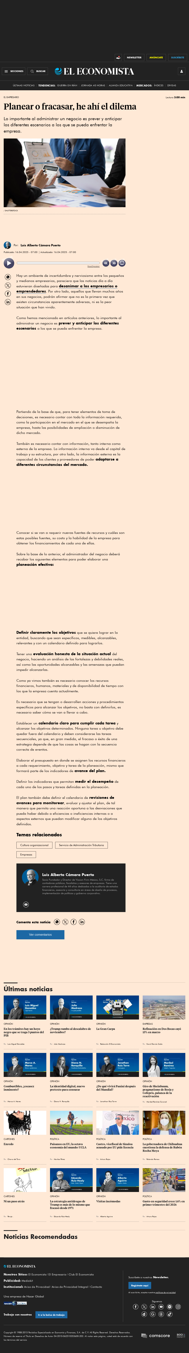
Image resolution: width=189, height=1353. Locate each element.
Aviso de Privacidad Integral (70, 1287)
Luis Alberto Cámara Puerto (41, 245)
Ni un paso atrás (14, 1201)
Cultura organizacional (34, 845)
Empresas (26, 854)
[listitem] (9, 263)
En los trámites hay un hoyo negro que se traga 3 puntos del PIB (24, 1032)
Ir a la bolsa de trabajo (51, 1314)
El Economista (37, 1274)
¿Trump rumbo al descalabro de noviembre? (71, 1030)
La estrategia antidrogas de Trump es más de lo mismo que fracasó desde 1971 (70, 1205)
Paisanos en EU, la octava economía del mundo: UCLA (68, 1145)
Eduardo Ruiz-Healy (62, 1216)
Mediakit (27, 1280)
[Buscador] (37, 71)
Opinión (8, 1023)
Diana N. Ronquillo (61, 1101)
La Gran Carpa (105, 1029)
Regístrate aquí (139, 1285)
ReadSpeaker (93, 266)
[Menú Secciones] (13, 71)
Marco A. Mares (14, 1101)
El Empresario (11, 97)
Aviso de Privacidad (37, 1287)
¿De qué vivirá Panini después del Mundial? (116, 1088)
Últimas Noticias (24, 85)
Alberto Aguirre (106, 1216)
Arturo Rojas (105, 1159)
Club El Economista (81, 1274)
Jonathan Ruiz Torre (108, 1101)
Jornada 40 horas (93, 85)
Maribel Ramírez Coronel (157, 1102)
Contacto (96, 1287)
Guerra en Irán (67, 85)
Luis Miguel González (16, 1044)
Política (54, 1139)
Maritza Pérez (59, 1159)
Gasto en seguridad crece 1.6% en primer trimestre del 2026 (164, 1203)
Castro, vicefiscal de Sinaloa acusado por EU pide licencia (114, 1145)
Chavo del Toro (14, 1159)
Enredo (8, 1144)
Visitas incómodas (108, 1201)
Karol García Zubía (154, 1044)
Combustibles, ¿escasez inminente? (19, 1088)
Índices (159, 85)
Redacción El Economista (110, 1044)
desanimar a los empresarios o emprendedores (66, 289)
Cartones (9, 1139)
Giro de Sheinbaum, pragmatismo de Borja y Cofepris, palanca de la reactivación (158, 1091)
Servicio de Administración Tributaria (81, 845)
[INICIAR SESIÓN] (181, 71)
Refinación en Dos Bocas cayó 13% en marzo (162, 1030)
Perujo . (10, 1216)
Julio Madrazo (59, 1044)
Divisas (171, 85)
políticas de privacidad (165, 1292)
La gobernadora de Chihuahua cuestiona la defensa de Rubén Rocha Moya (163, 1147)
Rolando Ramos (153, 1159)
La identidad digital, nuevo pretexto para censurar (67, 1088)
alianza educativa (121, 85)
